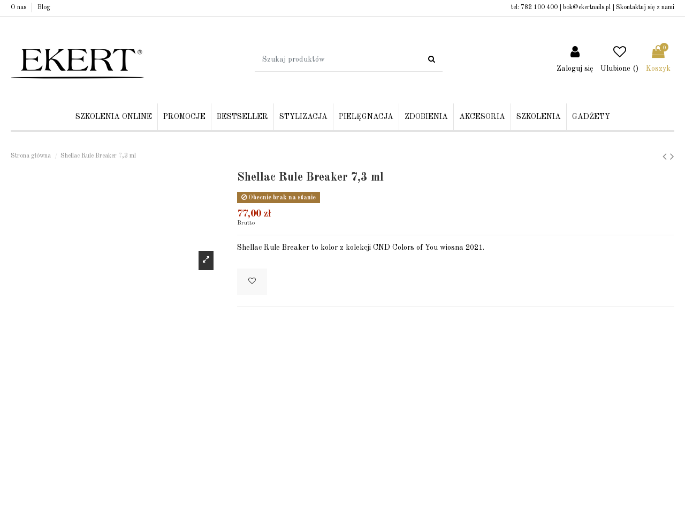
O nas (19, 7)
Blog (43, 7)
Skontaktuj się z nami (645, 7)
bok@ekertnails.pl (587, 7)
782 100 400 (539, 7)
